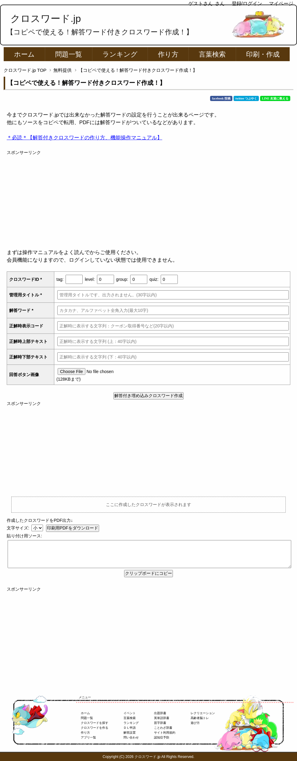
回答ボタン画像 (24, 374)
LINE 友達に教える (275, 98)
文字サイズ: (18, 527)
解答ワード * (21, 310)
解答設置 (129, 732)
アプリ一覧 (88, 737)
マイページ (281, 3)
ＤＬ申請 (129, 727)
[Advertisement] (148, 198)
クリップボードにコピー (148, 573)
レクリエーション (203, 713)
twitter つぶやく (246, 98)
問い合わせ (131, 737)
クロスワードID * (25, 279)
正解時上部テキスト (28, 341)
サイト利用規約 (164, 732)
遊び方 (195, 722)
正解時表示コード (26, 325)
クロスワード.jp (45, 18)
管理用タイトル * (25, 294)
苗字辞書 (160, 722)
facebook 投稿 (221, 98)
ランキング (120, 54)
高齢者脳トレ (200, 718)
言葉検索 (212, 54)
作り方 (168, 54)
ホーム (24, 54)
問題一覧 (68, 54)
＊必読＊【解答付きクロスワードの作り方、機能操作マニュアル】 (84, 138)
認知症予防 (161, 737)
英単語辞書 (161, 718)
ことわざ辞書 (163, 727)
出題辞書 (160, 713)
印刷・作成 (263, 54)
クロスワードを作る (94, 727)
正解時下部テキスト (28, 356)
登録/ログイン (247, 3)
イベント (129, 713)
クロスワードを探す (94, 722)
